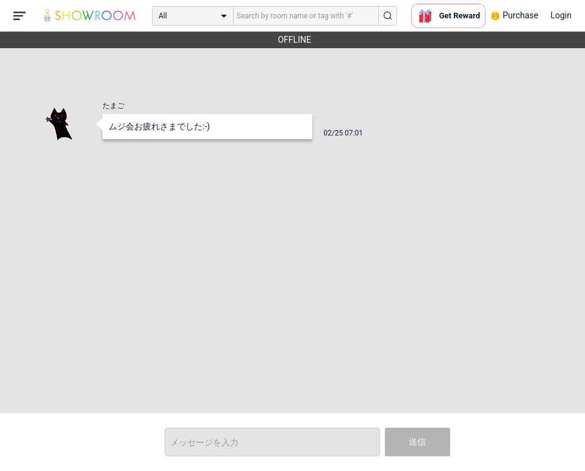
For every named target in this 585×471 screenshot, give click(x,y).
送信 (417, 442)
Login (561, 15)
